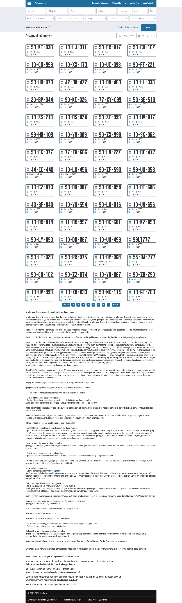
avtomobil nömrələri (54, 473)
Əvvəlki (66, 304)
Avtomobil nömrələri (100, 3)
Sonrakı (116, 304)
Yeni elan (148, 3)
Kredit (29, 18)
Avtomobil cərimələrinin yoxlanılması (42, 599)
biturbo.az (40, 3)
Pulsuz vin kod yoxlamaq (97, 599)
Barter (152, 11)
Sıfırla (120, 27)
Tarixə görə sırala (126, 35)
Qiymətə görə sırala (146, 35)
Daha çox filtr (132, 27)
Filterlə (148, 27)
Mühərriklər (116, 3)
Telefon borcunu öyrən (72, 599)
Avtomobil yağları (132, 3)
